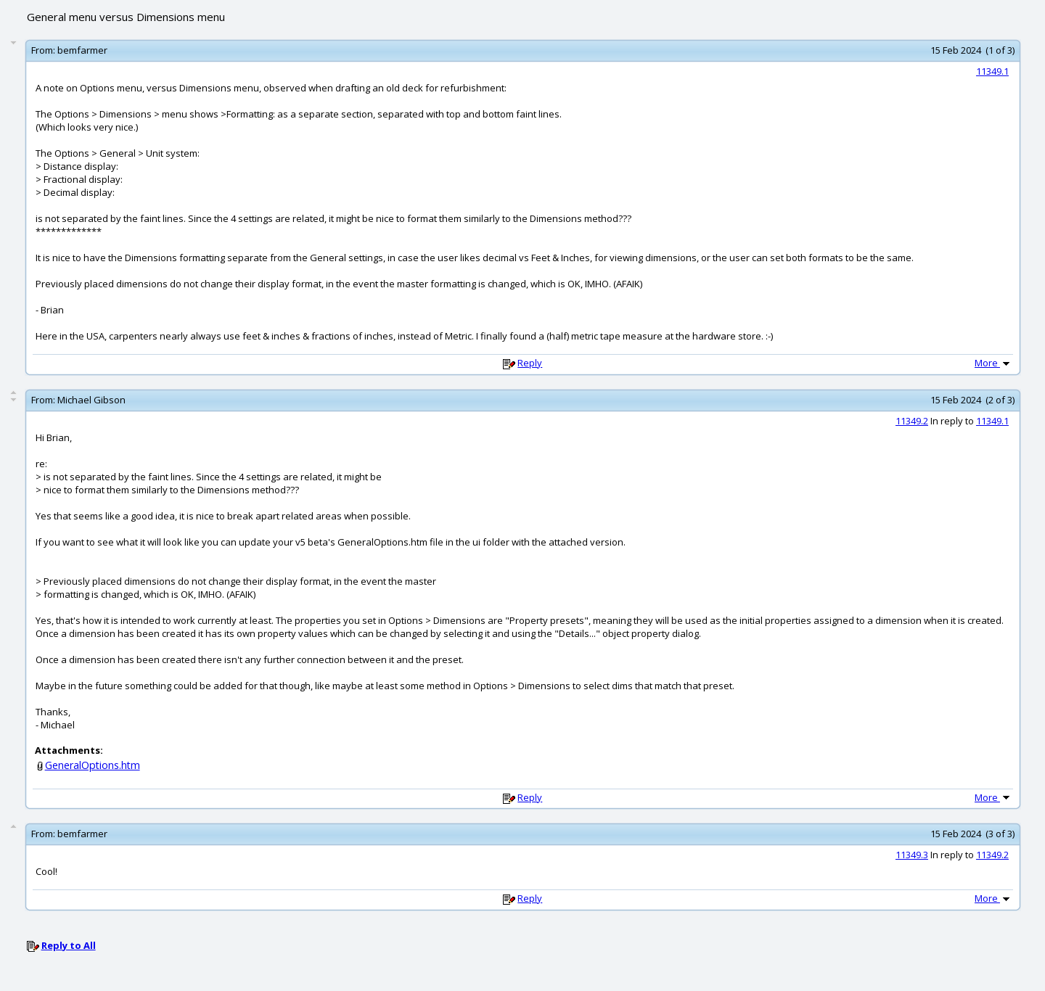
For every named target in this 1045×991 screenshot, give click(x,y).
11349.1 (992, 71)
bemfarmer (82, 50)
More (993, 362)
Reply (529, 362)
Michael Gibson (91, 399)
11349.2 (912, 420)
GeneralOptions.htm (92, 765)
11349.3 (912, 854)
